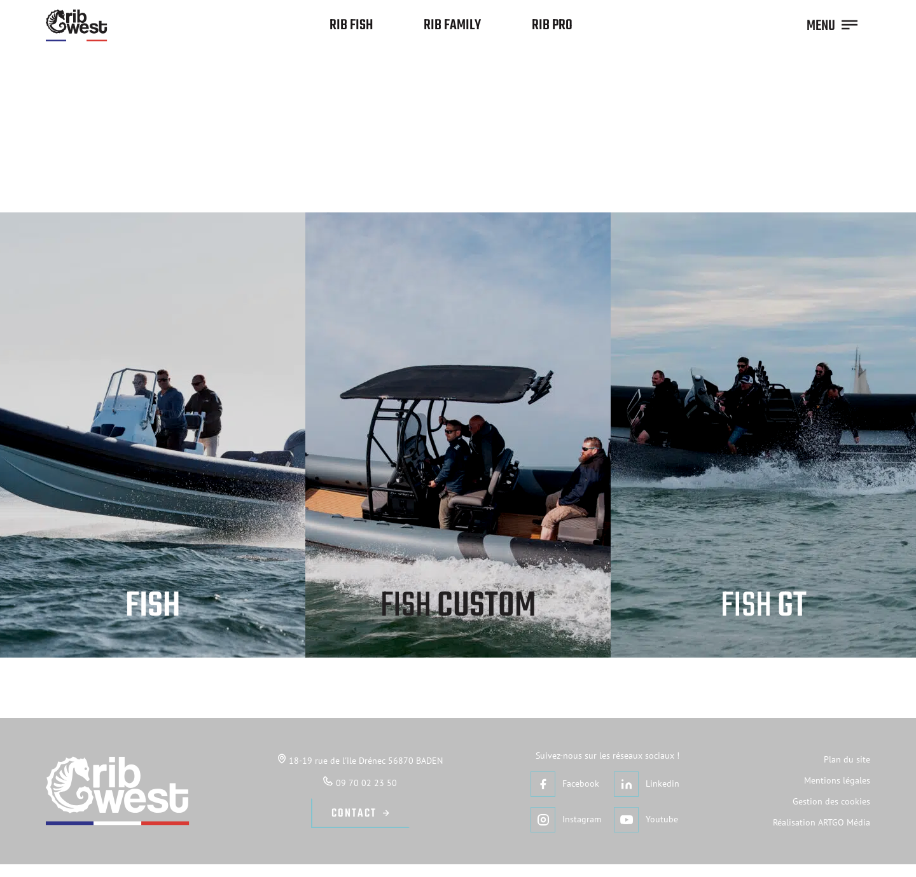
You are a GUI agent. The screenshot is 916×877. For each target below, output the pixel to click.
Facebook (565, 784)
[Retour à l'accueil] (77, 25)
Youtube (646, 819)
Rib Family (452, 25)
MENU (832, 26)
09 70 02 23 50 (360, 782)
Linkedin (646, 784)
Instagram (566, 819)
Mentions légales (837, 780)
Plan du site (847, 759)
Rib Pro (552, 25)
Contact (354, 813)
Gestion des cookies (831, 801)
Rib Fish (351, 25)
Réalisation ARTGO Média (821, 822)
